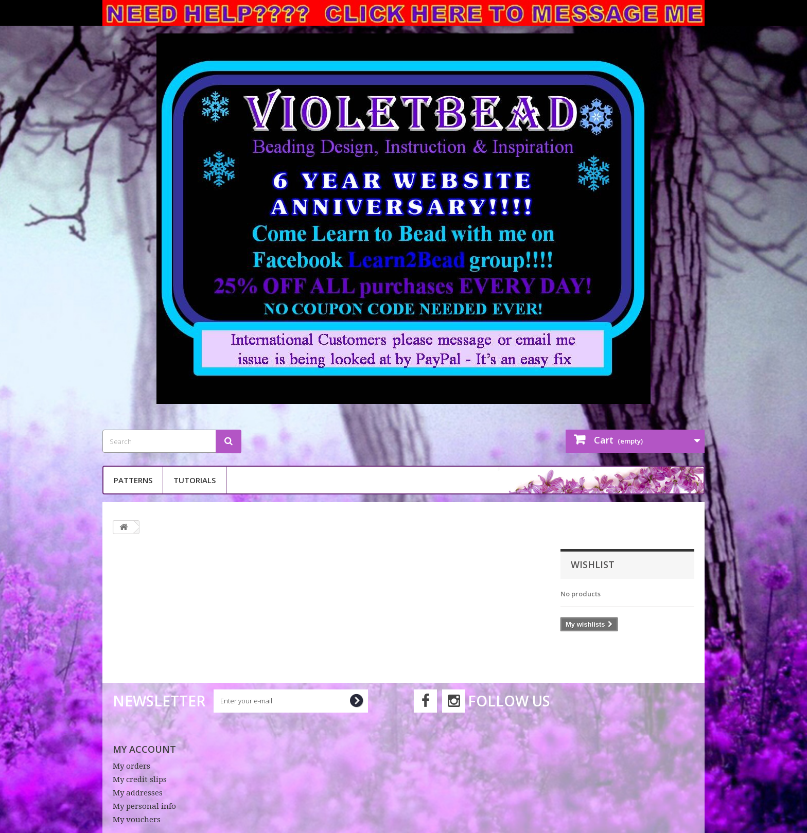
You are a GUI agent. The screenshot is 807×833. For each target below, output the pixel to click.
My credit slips (140, 779)
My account (144, 749)
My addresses (138, 792)
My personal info (144, 806)
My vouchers (137, 819)
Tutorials (194, 480)
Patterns (133, 480)
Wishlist (593, 564)
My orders (131, 766)
